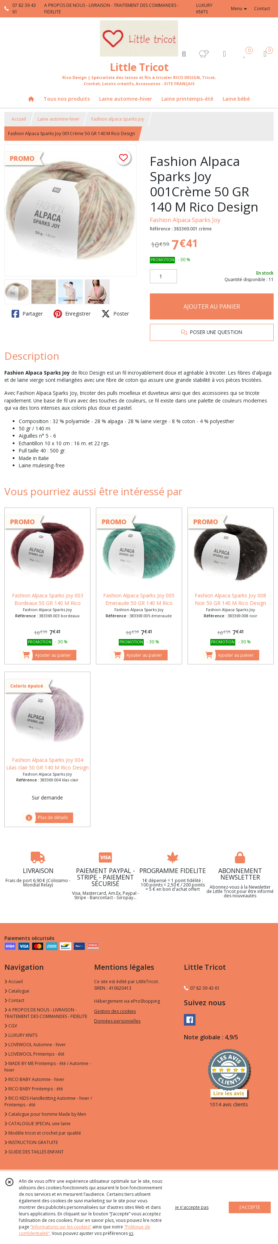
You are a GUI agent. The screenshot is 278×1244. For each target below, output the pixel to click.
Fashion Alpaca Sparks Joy (185, 220)
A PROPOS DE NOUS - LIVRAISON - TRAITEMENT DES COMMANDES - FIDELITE (45, 1013)
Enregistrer (72, 313)
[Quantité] (163, 276)
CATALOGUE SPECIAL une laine (37, 1123)
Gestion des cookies (115, 1011)
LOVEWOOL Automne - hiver (35, 1044)
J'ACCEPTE (250, 1207)
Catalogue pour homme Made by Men (45, 1114)
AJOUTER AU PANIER (212, 306)
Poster (115, 313)
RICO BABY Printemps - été (33, 1089)
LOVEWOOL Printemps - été (34, 1054)
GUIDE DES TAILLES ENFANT (34, 1152)
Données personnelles (117, 1021)
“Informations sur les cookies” (60, 1227)
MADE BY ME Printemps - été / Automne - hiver (47, 1066)
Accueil (19, 119)
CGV (10, 1026)
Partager (27, 313)
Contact (262, 8)
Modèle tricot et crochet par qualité (42, 1133)
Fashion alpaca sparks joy (117, 119)
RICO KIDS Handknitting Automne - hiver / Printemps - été (48, 1101)
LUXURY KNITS (20, 1035)
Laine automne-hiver (59, 119)
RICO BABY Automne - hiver (34, 1079)
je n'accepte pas (191, 1207)
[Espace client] (224, 53)
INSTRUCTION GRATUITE (31, 1142)
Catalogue (16, 991)
